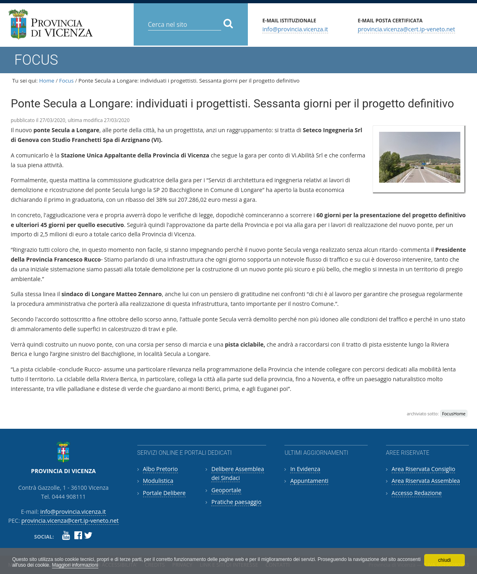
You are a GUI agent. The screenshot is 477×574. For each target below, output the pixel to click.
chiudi (444, 560)
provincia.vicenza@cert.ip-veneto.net (406, 29)
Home (46, 80)
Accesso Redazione (417, 493)
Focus (66, 80)
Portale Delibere (164, 493)
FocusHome (454, 414)
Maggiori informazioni (75, 565)
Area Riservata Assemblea (426, 481)
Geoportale (226, 490)
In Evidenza (305, 469)
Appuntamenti (309, 481)
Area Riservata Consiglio (423, 469)
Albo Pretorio (160, 469)
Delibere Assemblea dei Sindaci (237, 473)
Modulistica (158, 481)
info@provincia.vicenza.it (295, 29)
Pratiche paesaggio (236, 502)
